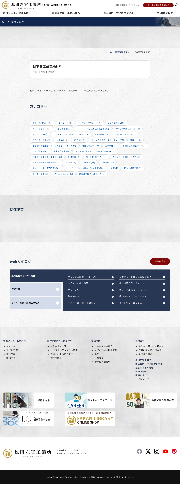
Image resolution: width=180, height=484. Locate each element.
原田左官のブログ (121, 52)
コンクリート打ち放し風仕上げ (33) (92, 128)
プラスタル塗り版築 (78, 283)
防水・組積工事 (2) (133, 168)
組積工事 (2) (74, 157)
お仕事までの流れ (59, 346)
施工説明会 (56, 357)
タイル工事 (12, 350)
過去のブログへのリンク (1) (92, 174)
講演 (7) (114, 168)
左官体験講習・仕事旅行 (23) (46, 162)
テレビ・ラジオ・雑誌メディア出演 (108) (85, 168)
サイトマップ (142, 379)
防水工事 (10, 354)
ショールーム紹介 (104, 346)
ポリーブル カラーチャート (133, 289)
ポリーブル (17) (40, 134)
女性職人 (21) (88, 162)
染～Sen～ (73, 296)
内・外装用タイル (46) (96, 157)
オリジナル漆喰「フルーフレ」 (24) (107, 140)
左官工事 (10, 346)
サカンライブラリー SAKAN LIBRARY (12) (95, 151)
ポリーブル (73, 289)
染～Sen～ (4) (65, 123)
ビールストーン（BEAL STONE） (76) (71, 134)
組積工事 (10, 357)
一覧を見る (160, 261)
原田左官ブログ (143, 359)
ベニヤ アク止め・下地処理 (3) (47, 157)
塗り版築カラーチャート (131, 283)
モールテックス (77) (42, 128)
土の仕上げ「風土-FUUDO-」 (83, 302)
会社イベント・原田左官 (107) (46, 168)
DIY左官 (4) (71, 162)
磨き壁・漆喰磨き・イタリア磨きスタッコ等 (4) (54, 145)
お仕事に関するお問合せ (151, 346)
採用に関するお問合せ (150, 350)
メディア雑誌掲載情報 (106, 350)
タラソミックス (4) (41, 140)
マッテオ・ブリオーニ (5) (89, 123)
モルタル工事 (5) (40, 174)
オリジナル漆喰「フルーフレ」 (84, 276)
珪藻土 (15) (135, 140)
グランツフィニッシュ (130, 302)
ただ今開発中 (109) (116, 123)
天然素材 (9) (110, 145)
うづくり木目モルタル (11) (127, 128)
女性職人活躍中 (102, 361)
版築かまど (141, 375)
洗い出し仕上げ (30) (63, 174)
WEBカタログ (142, 371)
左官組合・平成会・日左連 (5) (126, 157)
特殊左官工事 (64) (90, 145)
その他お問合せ (146, 354)
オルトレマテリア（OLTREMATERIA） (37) (115, 134)
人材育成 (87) (107, 162)
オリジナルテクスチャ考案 (64, 350)
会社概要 (95, 340)
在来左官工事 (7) (61, 151)
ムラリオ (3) (62, 140)
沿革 (97, 354)
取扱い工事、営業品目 (14, 340)
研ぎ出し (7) (79, 140)
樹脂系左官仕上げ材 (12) (134, 145)
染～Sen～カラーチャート (132, 296)
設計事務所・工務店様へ (59, 340)
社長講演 (99, 357)
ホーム (109, 52)
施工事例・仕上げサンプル (149, 363)
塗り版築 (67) (64, 128)
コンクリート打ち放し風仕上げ (135, 276)
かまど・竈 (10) (40, 151)
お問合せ (139, 340)
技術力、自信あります (61, 354)
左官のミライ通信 (144, 367)
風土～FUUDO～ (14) (42, 123)
